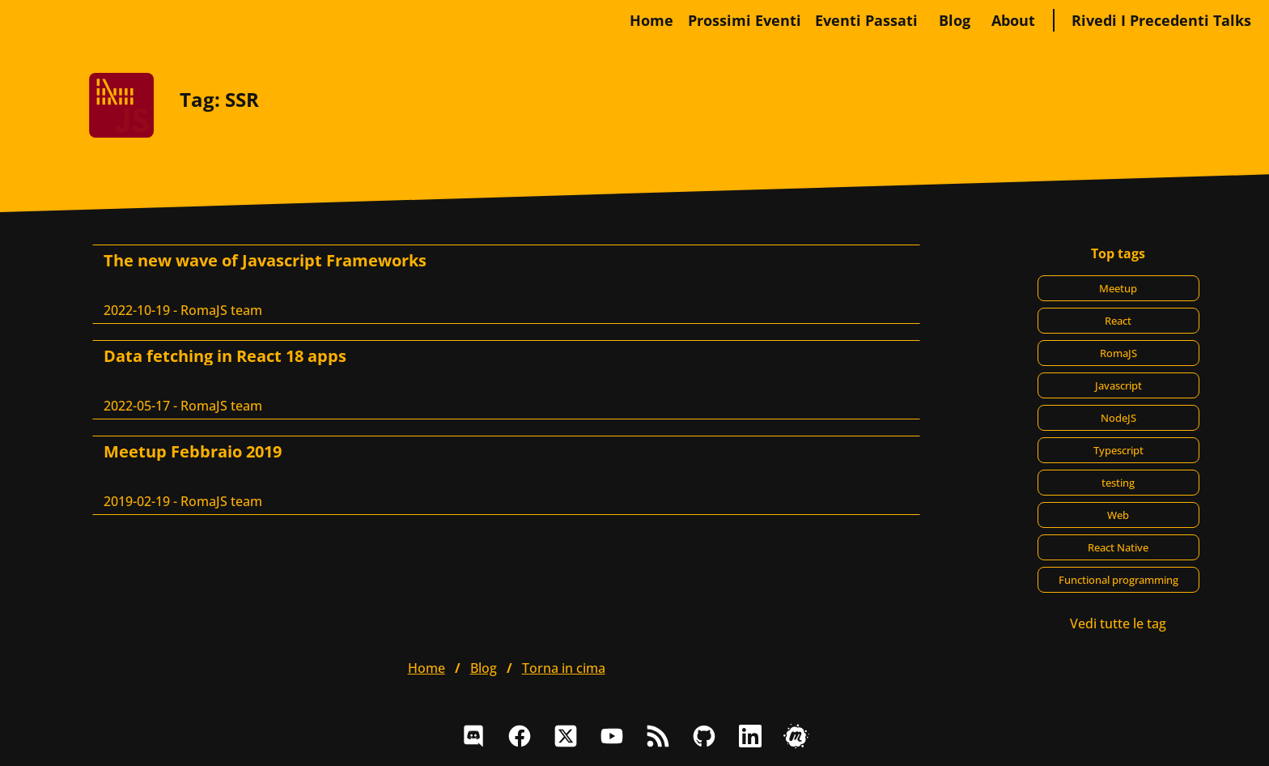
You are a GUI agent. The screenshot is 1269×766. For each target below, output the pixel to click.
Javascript (1118, 385)
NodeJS (1118, 418)
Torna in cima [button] (563, 668)
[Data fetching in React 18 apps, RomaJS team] (506, 379)
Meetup (1118, 288)
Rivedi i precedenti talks (1161, 20)
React (1118, 320)
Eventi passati (866, 20)
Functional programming (1118, 579)
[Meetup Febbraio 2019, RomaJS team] (506, 475)
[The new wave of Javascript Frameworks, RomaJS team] (506, 284)
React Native (1118, 547)
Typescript (1118, 450)
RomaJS (1118, 353)
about (1013, 20)
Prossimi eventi (744, 20)
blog (954, 20)
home (651, 20)
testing (1118, 482)
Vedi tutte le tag (1118, 623)
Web (1118, 515)
